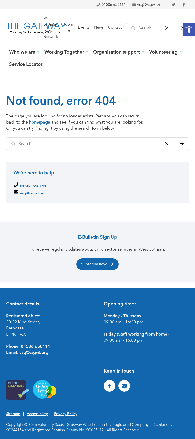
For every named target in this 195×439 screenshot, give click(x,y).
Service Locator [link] (25, 64)
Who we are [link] (22, 52)
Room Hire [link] (68, 27)
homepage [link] (39, 122)
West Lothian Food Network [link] (50, 27)
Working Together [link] (64, 52)
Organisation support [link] (116, 52)
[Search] (181, 28)
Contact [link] (115, 27)
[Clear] (166, 28)
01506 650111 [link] (111, 4)
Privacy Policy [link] (65, 414)
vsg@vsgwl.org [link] (147, 4)
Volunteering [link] (163, 52)
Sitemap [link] (13, 414)
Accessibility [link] (37, 414)
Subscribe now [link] (97, 264)
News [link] (98, 27)
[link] (189, 29)
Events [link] (83, 27)
